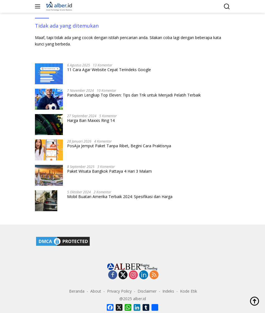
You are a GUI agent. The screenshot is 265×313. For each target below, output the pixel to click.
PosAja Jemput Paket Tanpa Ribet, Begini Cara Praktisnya (119, 145)
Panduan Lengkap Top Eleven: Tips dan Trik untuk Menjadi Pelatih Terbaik (134, 95)
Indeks (168, 291)
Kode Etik (188, 291)
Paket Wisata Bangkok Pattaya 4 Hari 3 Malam (109, 171)
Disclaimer (147, 291)
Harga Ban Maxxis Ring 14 (91, 120)
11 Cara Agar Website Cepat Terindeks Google (109, 69)
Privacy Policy (119, 291)
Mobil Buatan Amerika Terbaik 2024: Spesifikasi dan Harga (119, 196)
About (95, 291)
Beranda (76, 291)
